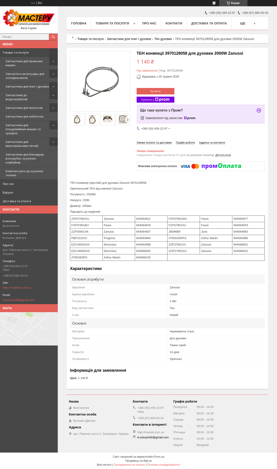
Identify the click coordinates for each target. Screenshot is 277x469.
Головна (78, 23)
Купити (155, 91)
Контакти (173, 23)
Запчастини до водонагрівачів (17, 97)
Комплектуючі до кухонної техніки (24, 173)
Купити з (155, 100)
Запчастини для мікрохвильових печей (22, 144)
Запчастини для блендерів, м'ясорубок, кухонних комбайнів (25, 158)
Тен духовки (163, 39)
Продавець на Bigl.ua (138, 460)
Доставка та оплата (17, 201)
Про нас (8, 184)
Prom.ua (159, 456)
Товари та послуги (16, 52)
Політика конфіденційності (163, 464)
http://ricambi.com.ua (17, 287)
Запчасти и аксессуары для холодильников (25, 76)
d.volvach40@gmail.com (19, 300)
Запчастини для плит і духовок (27, 86)
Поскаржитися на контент (129, 464)
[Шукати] (53, 37)
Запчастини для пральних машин (24, 63)
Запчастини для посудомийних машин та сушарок (23, 129)
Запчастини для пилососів (24, 108)
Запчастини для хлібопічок (25, 116)
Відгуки (8, 192)
